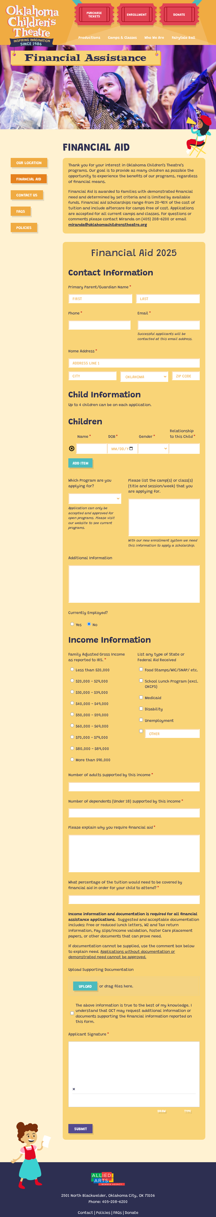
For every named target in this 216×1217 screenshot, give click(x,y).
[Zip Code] (186, 375)
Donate (131, 1212)
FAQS (20, 211)
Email (152, 313)
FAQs (117, 1212)
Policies (24, 227)
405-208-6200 (115, 1201)
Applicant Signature (96, 1034)
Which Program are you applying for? (89, 482)
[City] (92, 375)
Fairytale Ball (183, 37)
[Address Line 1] (133, 363)
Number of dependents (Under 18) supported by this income (133, 801)
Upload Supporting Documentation (101, 969)
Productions (89, 37)
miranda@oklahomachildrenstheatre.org (107, 224)
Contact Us (26, 195)
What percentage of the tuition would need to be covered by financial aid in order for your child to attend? (125, 884)
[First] (100, 298)
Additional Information (90, 557)
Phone (83, 313)
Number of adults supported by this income (118, 775)
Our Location (29, 162)
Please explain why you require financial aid (119, 827)
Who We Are (154, 37)
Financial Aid (28, 179)
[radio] (72, 624)
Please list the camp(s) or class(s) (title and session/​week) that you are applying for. (160, 485)
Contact (85, 1212)
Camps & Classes (122, 37)
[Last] (168, 298)
